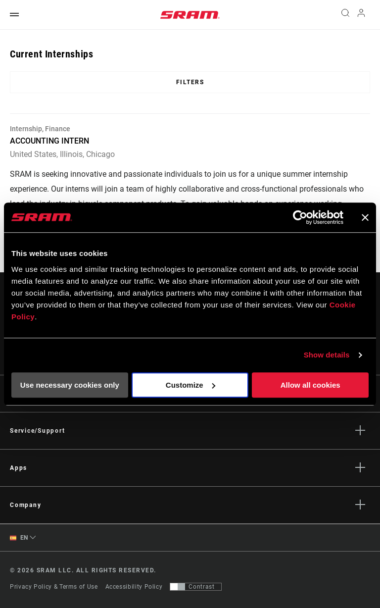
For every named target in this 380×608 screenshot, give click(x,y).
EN (19, 538)
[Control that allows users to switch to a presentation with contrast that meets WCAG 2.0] (196, 587)
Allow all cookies (310, 385)
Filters (190, 82)
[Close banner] (365, 217)
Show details (327, 355)
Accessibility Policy (134, 586)
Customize (190, 385)
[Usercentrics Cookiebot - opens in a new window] (300, 217)
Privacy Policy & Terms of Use (54, 586)
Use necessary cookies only (69, 385)
